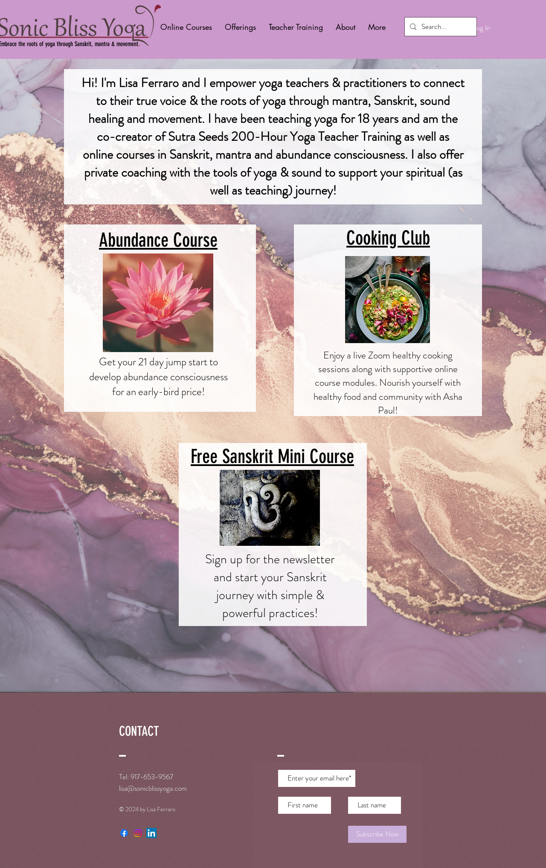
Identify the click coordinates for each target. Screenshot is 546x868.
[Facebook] (124, 833)
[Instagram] (138, 833)
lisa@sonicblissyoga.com (153, 788)
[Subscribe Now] (377, 834)
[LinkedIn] (151, 833)
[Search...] (440, 26)
